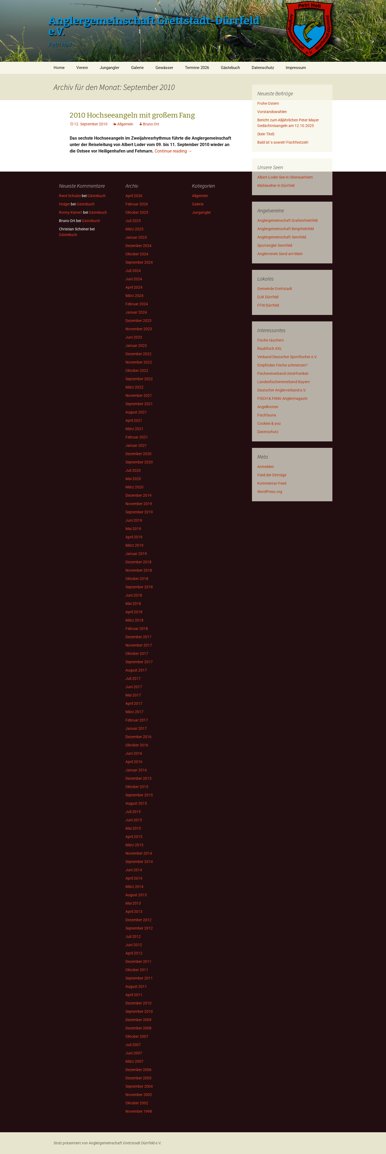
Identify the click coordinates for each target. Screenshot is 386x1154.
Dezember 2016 (138, 737)
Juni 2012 (133, 945)
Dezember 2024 (138, 246)
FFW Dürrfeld (268, 305)
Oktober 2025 (136, 212)
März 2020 (134, 487)
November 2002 (138, 1095)
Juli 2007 (133, 1045)
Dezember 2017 (138, 637)
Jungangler (109, 67)
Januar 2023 (136, 345)
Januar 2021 (136, 445)
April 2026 (133, 196)
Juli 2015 (133, 812)
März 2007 (134, 1061)
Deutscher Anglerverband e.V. (281, 390)
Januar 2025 (136, 237)
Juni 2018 (133, 595)
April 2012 (133, 953)
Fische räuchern (270, 340)
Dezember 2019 (138, 495)
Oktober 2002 (136, 1103)
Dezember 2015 (138, 778)
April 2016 (133, 762)
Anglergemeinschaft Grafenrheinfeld (287, 220)
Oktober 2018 (136, 578)
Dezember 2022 (138, 354)
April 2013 (133, 911)
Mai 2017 (133, 695)
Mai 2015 (133, 828)
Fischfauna (266, 415)
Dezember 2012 (138, 920)
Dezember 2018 (138, 562)
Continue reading (173, 151)
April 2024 (133, 287)
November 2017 (138, 645)
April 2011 (133, 995)
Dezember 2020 (138, 454)
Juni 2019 (133, 520)
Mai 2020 (133, 479)
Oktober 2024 (136, 254)
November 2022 (138, 362)
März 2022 (134, 387)
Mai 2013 (133, 903)
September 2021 (139, 404)
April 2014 (133, 878)
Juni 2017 (133, 687)
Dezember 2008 (138, 1028)
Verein (82, 67)
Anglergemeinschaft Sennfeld (281, 237)
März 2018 (134, 620)
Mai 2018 (133, 603)
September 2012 (139, 928)
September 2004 (139, 1086)
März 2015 (134, 845)
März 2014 (134, 886)
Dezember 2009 (138, 1020)
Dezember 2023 (138, 320)
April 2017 (133, 703)
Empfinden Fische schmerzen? (282, 365)
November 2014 (138, 853)
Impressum (296, 67)
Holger (64, 204)
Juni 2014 (133, 870)
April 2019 (133, 537)
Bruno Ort (151, 124)
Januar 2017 (136, 728)
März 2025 (134, 229)
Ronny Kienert (70, 212)
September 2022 (139, 379)
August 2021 (136, 412)
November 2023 (138, 329)
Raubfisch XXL (269, 348)
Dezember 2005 (138, 1078)
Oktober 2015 (136, 787)
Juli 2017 (133, 678)
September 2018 (139, 587)
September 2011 (139, 978)
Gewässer (164, 67)
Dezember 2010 (138, 1003)
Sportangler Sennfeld (274, 245)
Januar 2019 (136, 553)
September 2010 (139, 1011)
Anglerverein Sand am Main (280, 254)
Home (59, 67)
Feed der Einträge (271, 475)
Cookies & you (269, 423)
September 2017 (139, 662)
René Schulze (70, 196)
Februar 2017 (136, 720)
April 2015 (133, 836)
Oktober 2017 (136, 653)
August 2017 (136, 670)
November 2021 (138, 395)
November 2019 (138, 504)
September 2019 (139, 512)
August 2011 (136, 986)
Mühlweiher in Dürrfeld (276, 185)
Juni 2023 (133, 337)
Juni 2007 (133, 1053)
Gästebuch (230, 67)
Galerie (137, 67)
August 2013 (136, 895)
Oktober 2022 (136, 370)
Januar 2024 (136, 312)
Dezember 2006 (138, 1070)
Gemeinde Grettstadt (274, 288)
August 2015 (136, 803)
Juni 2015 (133, 820)
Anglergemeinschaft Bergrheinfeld (285, 229)
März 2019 (134, 545)
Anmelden (265, 466)
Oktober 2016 (136, 745)
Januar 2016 (136, 770)
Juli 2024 (133, 270)
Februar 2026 (136, 204)
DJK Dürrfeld (268, 297)
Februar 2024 (136, 304)
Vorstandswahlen (272, 112)
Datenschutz (263, 67)
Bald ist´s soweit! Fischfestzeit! (283, 142)
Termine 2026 (197, 67)
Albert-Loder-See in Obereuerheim (285, 177)
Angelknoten (267, 407)
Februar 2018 (136, 628)
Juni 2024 (133, 279)
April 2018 (133, 612)
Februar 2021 (136, 437)
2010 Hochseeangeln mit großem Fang (132, 115)
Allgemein (125, 124)
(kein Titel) (265, 134)
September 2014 (139, 861)
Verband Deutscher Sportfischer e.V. (287, 357)
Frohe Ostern (268, 103)
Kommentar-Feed (271, 483)
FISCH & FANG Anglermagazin (282, 398)
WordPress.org (269, 491)
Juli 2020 (133, 470)
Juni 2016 (133, 753)
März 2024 (134, 295)
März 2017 (134, 712)
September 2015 (139, 795)
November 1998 (138, 1111)
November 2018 (138, 570)
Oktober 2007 (136, 1036)
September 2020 (139, 462)
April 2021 (133, 420)
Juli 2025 (133, 221)
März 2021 (134, 429)
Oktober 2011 (136, 970)
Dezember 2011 (138, 961)
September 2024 (139, 262)
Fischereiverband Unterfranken (283, 373)
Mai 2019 (133, 529)
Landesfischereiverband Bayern (283, 382)
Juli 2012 (133, 936)
